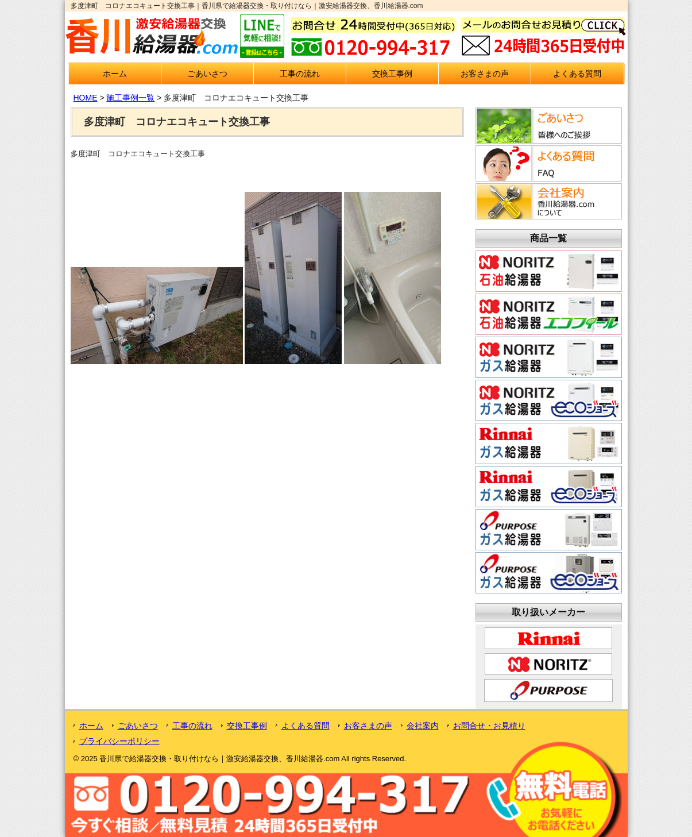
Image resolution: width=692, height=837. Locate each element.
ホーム (115, 73)
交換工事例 (392, 73)
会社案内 (423, 725)
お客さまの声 (485, 73)
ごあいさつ (207, 73)
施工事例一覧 (130, 97)
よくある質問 (577, 73)
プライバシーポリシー (119, 741)
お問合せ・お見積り (489, 725)
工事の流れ (300, 73)
